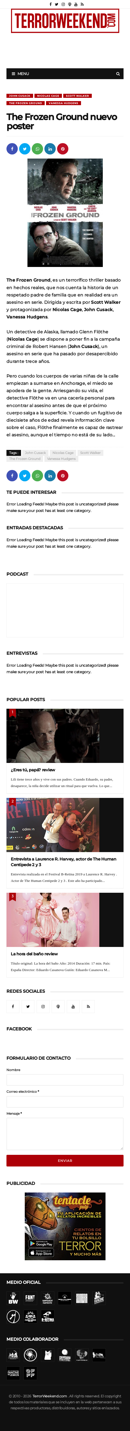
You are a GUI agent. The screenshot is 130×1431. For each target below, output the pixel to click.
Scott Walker (77, 96)
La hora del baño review (34, 954)
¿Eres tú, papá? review (33, 770)
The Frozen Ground (25, 103)
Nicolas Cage (48, 96)
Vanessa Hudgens (63, 103)
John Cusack (19, 96)
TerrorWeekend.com (50, 1396)
